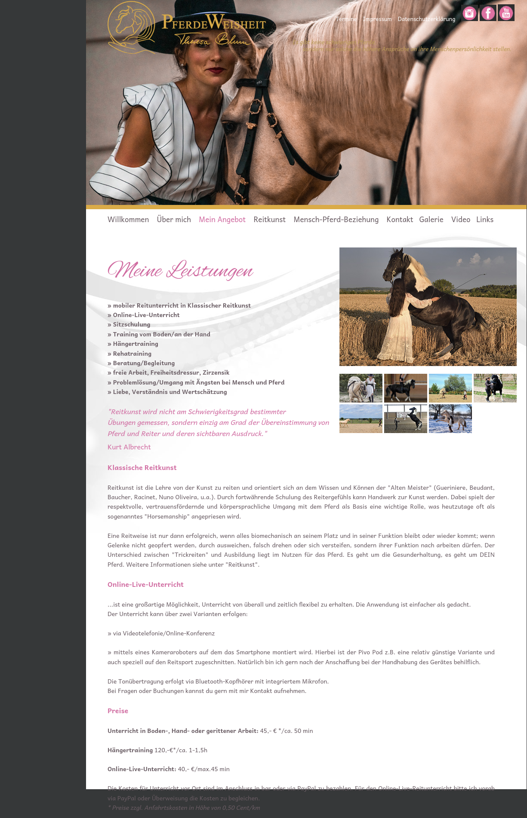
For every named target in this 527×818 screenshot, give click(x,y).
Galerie (432, 219)
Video (460, 219)
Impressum (377, 18)
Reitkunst (269, 219)
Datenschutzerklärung (427, 18)
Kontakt (400, 219)
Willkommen (128, 219)
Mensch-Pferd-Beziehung (336, 219)
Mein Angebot (222, 219)
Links (484, 219)
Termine (346, 18)
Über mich (174, 219)
